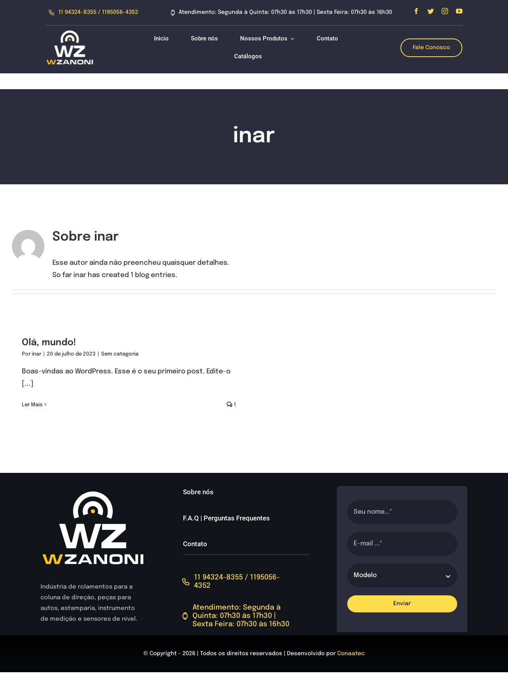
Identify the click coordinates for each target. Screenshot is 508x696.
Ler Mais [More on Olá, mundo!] (32, 404)
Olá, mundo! (49, 342)
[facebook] (416, 11)
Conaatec (351, 653)
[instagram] (445, 11)
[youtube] (459, 11)
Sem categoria (120, 354)
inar (36, 354)
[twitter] (430, 11)
